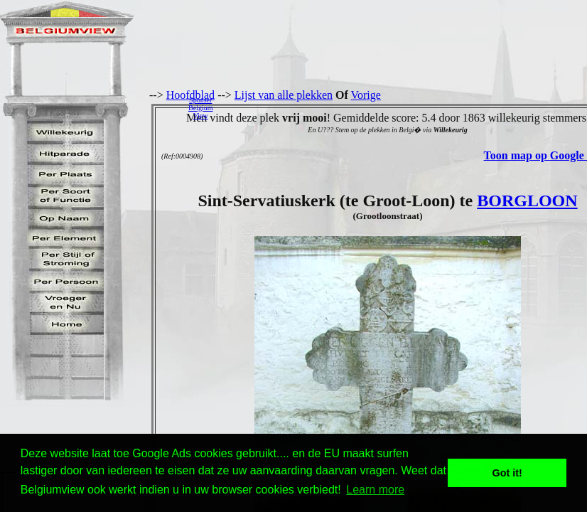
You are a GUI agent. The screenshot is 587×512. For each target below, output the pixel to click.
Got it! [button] (507, 473)
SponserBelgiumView (200, 107)
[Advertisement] (403, 107)
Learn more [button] (375, 490)
